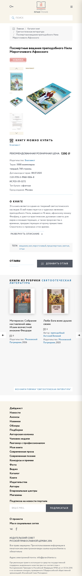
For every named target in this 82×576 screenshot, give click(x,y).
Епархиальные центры (23, 491)
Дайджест (16, 408)
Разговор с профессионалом (27, 443)
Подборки (16, 430)
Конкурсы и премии (22, 460)
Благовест (15, 145)
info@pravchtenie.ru (46, 558)
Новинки (15, 421)
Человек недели (20, 438)
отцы (22, 249)
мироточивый (39, 246)
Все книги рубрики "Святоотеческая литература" (43, 389)
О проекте (16, 519)
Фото (13, 464)
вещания (23, 246)
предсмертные (54, 246)
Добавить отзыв (54, 264)
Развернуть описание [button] (27, 234)
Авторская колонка (22, 434)
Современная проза (22, 451)
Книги (13, 477)
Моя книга (16, 447)
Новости (15, 412)
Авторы (14, 486)
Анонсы (14, 417)
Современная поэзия (22, 456)
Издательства (18, 482)
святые (65, 246)
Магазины (16, 495)
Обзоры (15, 425)
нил (30, 246)
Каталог (14, 473)
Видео (14, 469)
